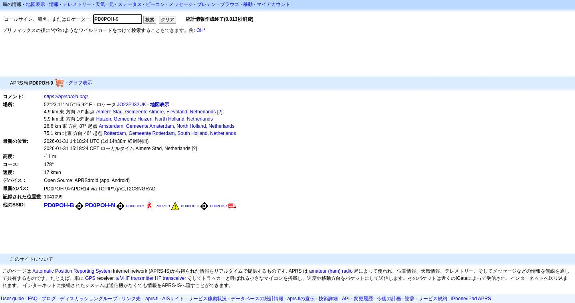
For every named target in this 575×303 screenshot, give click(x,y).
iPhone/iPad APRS (471, 298)
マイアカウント (273, 4)
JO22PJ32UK (131, 104)
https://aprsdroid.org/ (66, 96)
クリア (167, 19)
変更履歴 (363, 298)
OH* (201, 30)
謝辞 (409, 298)
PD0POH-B (59, 205)
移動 (248, 4)
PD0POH (162, 206)
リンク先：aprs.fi (140, 298)
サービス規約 (432, 298)
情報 (54, 4)
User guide (12, 298)
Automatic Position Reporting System (71, 271)
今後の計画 (389, 298)
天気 (100, 4)
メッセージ (181, 4)
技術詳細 (328, 298)
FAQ (33, 298)
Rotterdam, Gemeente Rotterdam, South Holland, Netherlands (170, 133)
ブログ (49, 298)
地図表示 (35, 4)
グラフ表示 (80, 82)
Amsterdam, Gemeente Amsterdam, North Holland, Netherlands (166, 126)
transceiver (174, 278)
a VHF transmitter (135, 278)
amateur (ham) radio (331, 271)
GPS (90, 278)
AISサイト (173, 298)
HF (158, 278)
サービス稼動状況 (207, 298)
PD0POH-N (100, 205)
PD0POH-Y (135, 206)
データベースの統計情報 (257, 298)
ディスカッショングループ (88, 298)
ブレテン (206, 4)
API (345, 298)
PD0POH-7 (218, 206)
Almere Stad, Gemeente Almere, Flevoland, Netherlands (156, 112)
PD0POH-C (190, 206)
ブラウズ (229, 4)
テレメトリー (77, 4)
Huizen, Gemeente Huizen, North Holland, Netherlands (154, 119)
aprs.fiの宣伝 (301, 298)
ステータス (130, 4)
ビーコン (155, 4)
